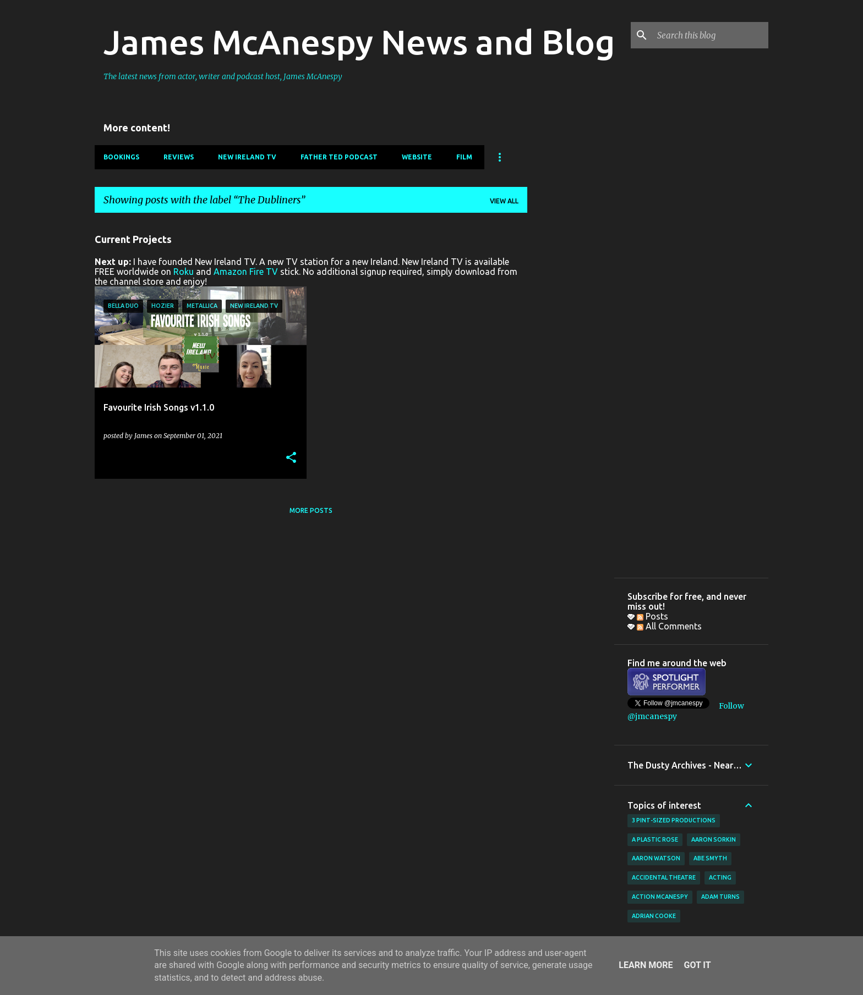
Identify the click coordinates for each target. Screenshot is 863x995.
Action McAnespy (660, 896)
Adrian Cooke (654, 916)
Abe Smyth (710, 858)
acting (720, 877)
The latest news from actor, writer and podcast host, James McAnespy (222, 76)
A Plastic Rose (655, 839)
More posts (311, 510)
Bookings (121, 157)
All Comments (669, 626)
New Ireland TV (247, 157)
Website (417, 157)
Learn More (646, 965)
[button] (291, 458)
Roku (183, 272)
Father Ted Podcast (339, 157)
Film (464, 157)
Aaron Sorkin (713, 839)
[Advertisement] (571, 386)
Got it (697, 965)
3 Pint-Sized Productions (673, 820)
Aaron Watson (656, 858)
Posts (652, 616)
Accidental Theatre (664, 877)
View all (504, 200)
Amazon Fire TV (246, 272)
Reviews (178, 157)
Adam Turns (720, 896)
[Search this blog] (710, 35)
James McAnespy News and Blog (359, 42)
